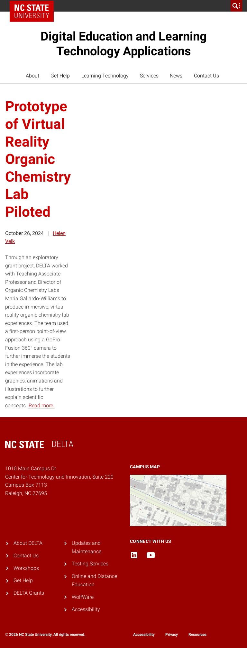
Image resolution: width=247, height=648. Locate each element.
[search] (236, 6)
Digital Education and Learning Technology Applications (124, 43)
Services (149, 76)
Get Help (60, 76)
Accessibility (86, 609)
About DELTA (28, 543)
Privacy (171, 634)
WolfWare (83, 597)
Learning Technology (105, 76)
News (176, 76)
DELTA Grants (29, 593)
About (32, 76)
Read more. (41, 405)
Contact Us (206, 76)
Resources (197, 634)
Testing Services (90, 564)
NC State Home (34, 5)
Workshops (26, 568)
